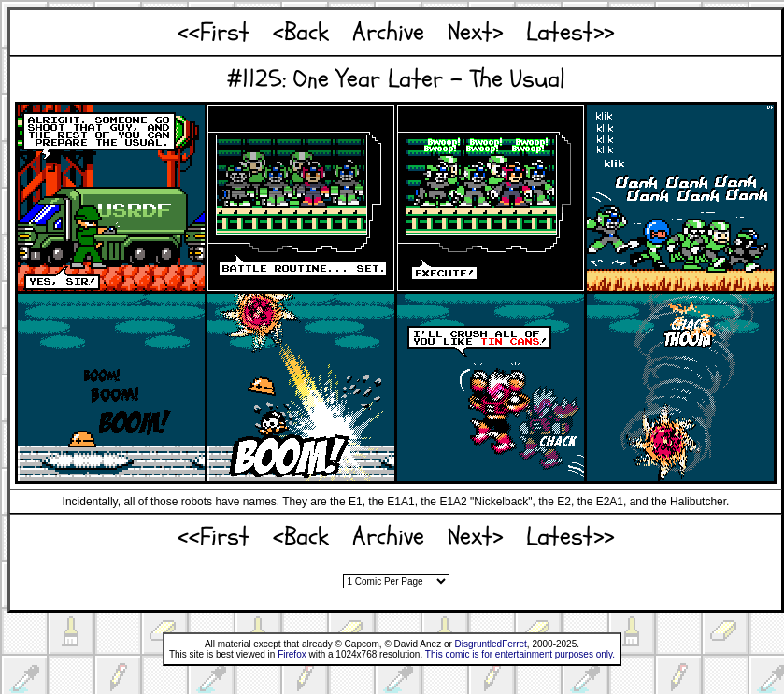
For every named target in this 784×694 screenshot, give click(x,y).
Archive (388, 32)
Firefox (292, 654)
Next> (475, 32)
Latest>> (570, 32)
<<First (213, 32)
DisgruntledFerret (491, 644)
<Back (301, 32)
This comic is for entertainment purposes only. (520, 654)
